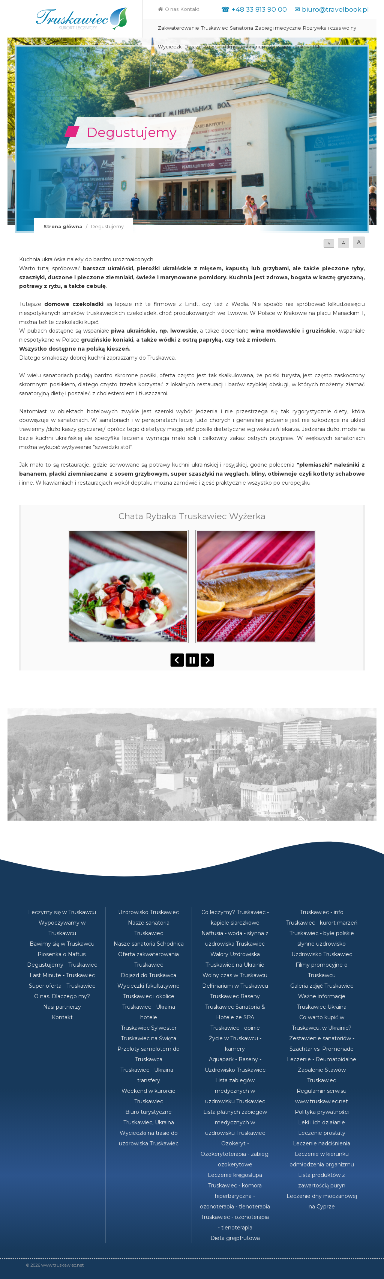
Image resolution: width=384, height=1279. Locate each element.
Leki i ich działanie (321, 1122)
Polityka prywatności (322, 1112)
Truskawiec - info (322, 912)
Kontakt (190, 9)
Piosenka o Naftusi (62, 954)
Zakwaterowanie (178, 28)
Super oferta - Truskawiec (62, 985)
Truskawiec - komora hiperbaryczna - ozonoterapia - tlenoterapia (235, 1196)
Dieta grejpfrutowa (235, 1238)
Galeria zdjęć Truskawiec (321, 985)
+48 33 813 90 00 (259, 9)
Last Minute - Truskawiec (62, 975)
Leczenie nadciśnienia (321, 1143)
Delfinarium (252, 47)
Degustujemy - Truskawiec (62, 964)
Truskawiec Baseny (235, 996)
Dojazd (193, 47)
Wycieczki (170, 47)
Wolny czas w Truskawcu (234, 975)
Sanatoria (241, 28)
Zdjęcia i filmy (220, 47)
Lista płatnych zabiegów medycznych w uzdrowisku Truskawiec (235, 1122)
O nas (171, 9)
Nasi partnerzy (62, 1006)
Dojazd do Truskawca (148, 975)
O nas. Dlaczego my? (62, 996)
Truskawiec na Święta (148, 1038)
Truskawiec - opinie (235, 1027)
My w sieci (280, 47)
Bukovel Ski (308, 47)
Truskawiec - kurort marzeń (321, 922)
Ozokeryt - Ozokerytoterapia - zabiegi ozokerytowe (235, 1154)
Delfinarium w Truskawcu (235, 985)
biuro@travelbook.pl (335, 9)
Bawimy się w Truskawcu (62, 943)
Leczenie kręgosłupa (235, 1175)
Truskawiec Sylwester (149, 1027)
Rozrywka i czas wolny (329, 28)
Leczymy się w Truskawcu (62, 912)
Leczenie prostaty (321, 1133)
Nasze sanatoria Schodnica (149, 943)
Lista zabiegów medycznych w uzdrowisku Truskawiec (235, 1091)
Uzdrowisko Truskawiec (148, 912)
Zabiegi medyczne (278, 28)
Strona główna (63, 226)
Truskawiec (214, 28)
